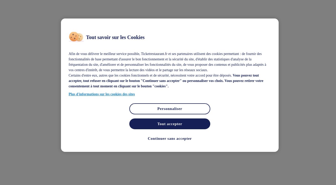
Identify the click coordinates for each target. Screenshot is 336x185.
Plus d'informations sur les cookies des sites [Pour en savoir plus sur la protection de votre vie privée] (102, 94)
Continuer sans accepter (170, 138)
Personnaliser (169, 109)
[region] (170, 85)
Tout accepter (169, 124)
